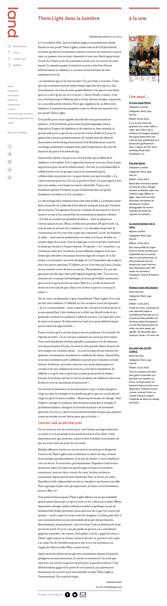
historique (13, 95)
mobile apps (19, 59)
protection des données (20, 113)
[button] (82, 594)
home (11, 86)
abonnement (20, 46)
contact (12, 109)
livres (16, 52)
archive (17, 65)
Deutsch (12, 132)
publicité (12, 100)
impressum (14, 104)
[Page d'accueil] (13, 36)
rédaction (13, 91)
